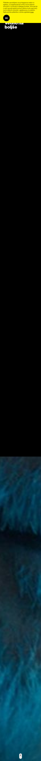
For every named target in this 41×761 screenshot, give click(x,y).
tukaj (32, 12)
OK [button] (6, 18)
